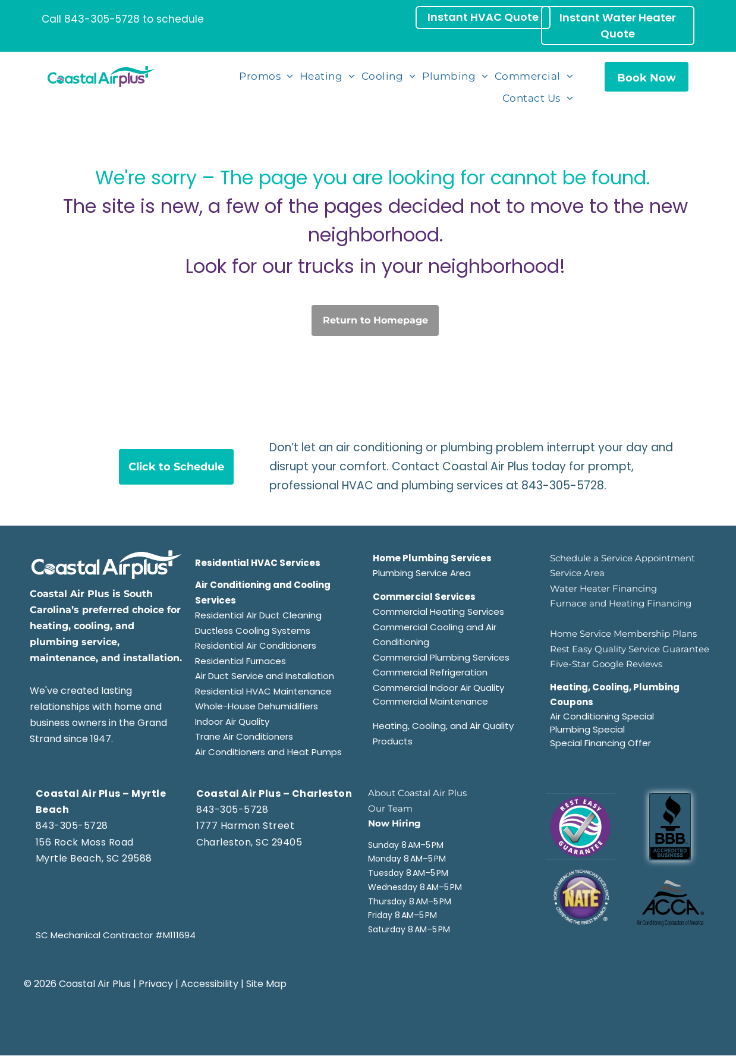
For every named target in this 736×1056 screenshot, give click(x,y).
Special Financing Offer (600, 743)
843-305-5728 (102, 19)
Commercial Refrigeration (430, 672)
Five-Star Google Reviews (606, 664)
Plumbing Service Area (422, 573)
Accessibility (209, 984)
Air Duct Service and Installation (264, 676)
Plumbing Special (587, 729)
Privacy (156, 984)
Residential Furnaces (240, 661)
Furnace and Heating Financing (620, 603)
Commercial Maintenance (430, 701)
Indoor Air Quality (232, 721)
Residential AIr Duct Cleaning (258, 615)
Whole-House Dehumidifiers (256, 706)
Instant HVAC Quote (483, 17)
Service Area (577, 573)
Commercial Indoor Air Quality (438, 687)
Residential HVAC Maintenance (263, 691)
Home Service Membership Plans (623, 633)
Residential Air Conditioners (255, 645)
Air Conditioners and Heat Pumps (268, 752)
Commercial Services (424, 596)
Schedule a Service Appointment (622, 558)
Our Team (390, 808)
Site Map (266, 984)
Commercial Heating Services (438, 611)
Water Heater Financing (603, 588)
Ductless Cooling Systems (252, 630)
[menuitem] (267, 76)
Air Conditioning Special (602, 716)
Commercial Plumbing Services (441, 657)
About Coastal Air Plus (417, 793)
